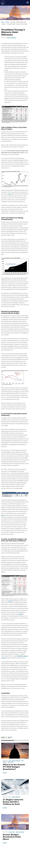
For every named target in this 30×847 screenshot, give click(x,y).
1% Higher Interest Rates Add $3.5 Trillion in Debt (13, 802)
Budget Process (10, 762)
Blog (9, 760)
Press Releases (11, 832)
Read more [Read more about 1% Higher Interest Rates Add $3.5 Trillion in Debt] (5, 807)
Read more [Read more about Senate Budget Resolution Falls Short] (5, 842)
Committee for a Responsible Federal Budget (3, 3)
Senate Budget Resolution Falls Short (12, 837)
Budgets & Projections (16, 760)
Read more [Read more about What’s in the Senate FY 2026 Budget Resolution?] (5, 772)
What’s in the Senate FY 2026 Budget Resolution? (14, 767)
